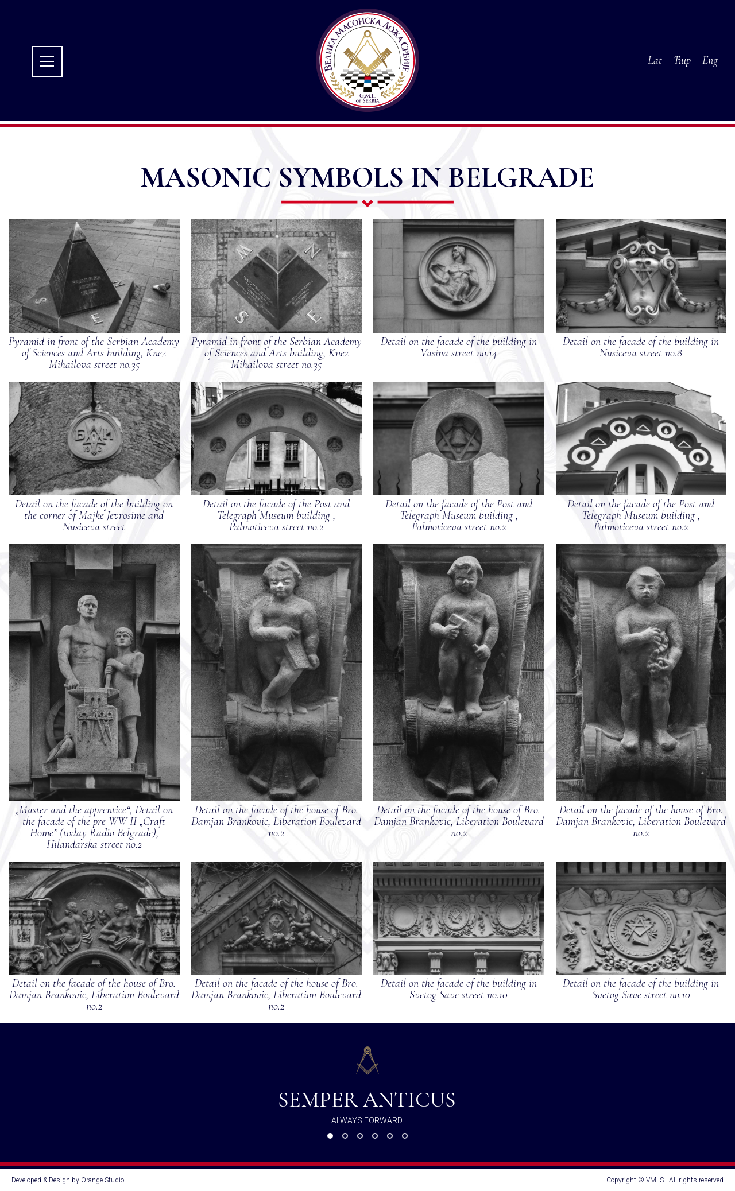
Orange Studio (102, 1180)
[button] (330, 1136)
